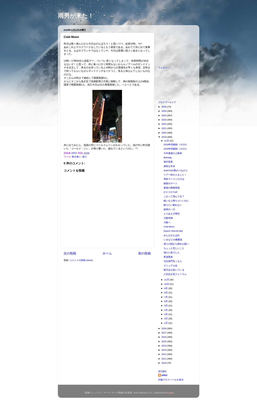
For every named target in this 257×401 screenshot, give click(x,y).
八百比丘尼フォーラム (175, 274)
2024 (164, 115)
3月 (166, 314)
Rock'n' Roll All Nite (173, 231)
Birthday (168, 157)
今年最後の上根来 (173, 153)
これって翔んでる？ (174, 196)
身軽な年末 (169, 166)
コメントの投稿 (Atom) (81, 260)
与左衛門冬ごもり (173, 261)
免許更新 (168, 162)
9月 (166, 288)
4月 (166, 310)
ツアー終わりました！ (175, 175)
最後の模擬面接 (172, 188)
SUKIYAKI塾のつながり (175, 170)
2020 (164, 132)
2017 (164, 332)
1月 (166, 323)
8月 (166, 292)
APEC (164, 375)
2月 (166, 318)
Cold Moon (169, 226)
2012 (164, 354)
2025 (164, 111)
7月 (166, 297)
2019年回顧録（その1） (176, 149)
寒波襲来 (168, 257)
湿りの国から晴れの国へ (176, 244)
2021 (164, 128)
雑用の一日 (169, 209)
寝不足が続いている (174, 270)
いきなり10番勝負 (173, 239)
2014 (164, 345)
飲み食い (76, 156)
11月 (167, 279)
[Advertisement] (174, 44)
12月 (167, 141)
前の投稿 (144, 253)
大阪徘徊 (168, 218)
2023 (164, 119)
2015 (164, 341)
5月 (166, 305)
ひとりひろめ (170, 192)
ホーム (107, 253)
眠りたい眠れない (173, 205)
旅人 (84, 156)
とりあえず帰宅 (172, 213)
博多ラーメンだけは (174, 179)
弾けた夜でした (172, 252)
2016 (164, 337)
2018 (164, 328)
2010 (164, 363)
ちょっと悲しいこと (174, 248)
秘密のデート (170, 183)
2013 (164, 350)
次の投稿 (70, 253)
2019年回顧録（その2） (176, 144)
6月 (166, 301)
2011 (164, 358)
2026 (164, 107)
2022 (164, 124)
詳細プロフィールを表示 (171, 379)
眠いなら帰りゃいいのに (176, 201)
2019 (164, 137)
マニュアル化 (170, 265)
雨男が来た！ (76, 15)
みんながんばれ (172, 235)
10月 (167, 284)
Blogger (170, 392)
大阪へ (167, 222)
